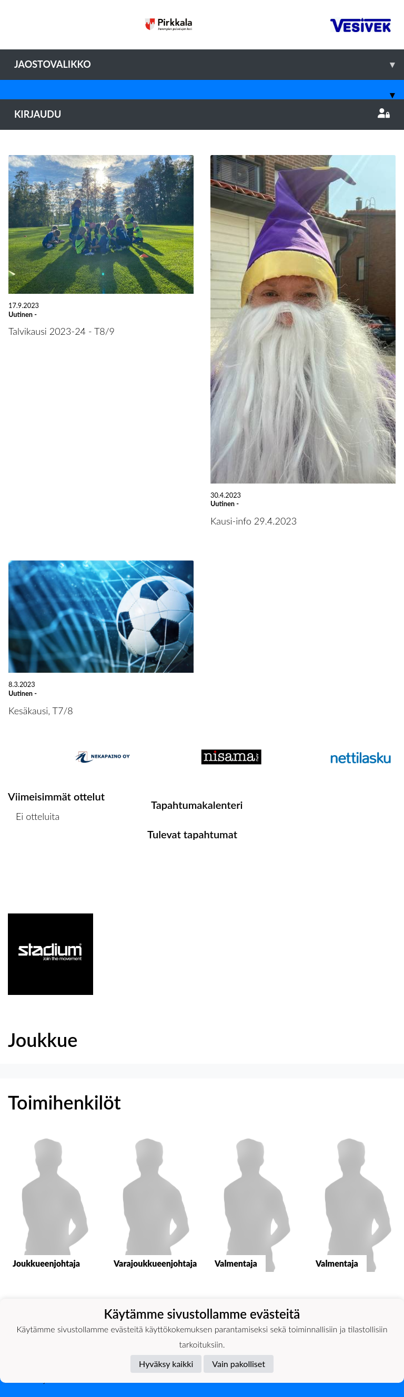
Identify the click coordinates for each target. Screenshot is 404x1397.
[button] (50, 1211)
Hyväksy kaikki (166, 1364)
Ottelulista (34, 857)
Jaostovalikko (209, 64)
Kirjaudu (202, 114)
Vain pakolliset (238, 1364)
